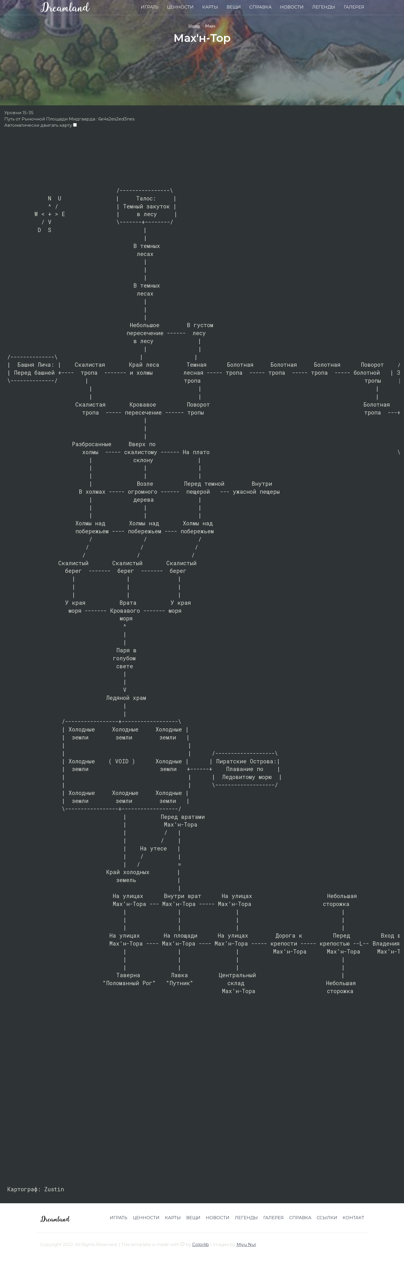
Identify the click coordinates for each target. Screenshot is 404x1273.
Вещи (234, 7)
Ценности (180, 7)
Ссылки (327, 1217)
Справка (260, 7)
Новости (292, 7)
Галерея (354, 7)
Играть (149, 7)
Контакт (353, 1217)
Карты (210, 7)
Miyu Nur (246, 1244)
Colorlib (200, 1244)
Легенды (323, 7)
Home (194, 25)
